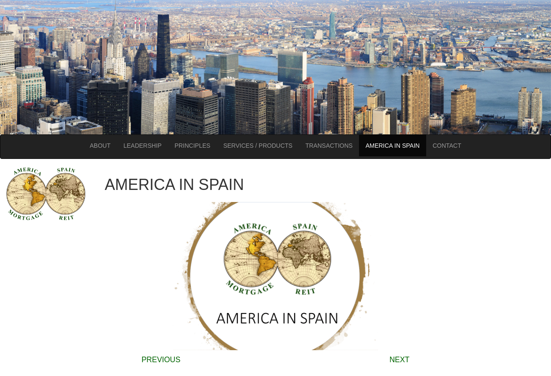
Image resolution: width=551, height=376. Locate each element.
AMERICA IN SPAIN (392, 145)
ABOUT (100, 145)
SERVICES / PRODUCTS (258, 145)
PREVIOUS (161, 359)
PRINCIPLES (192, 145)
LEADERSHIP (143, 145)
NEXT (400, 359)
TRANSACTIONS (329, 145)
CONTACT (447, 145)
